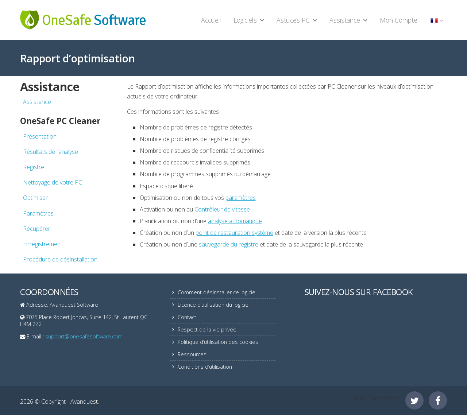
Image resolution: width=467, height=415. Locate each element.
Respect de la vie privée (207, 329)
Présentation (40, 136)
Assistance (344, 20)
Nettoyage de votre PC (52, 182)
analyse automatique (235, 221)
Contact (187, 317)
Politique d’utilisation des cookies (218, 341)
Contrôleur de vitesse (222, 209)
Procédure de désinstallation (60, 259)
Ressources (192, 354)
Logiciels (245, 20)
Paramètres (38, 213)
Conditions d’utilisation (205, 366)
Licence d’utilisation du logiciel (214, 304)
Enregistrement (42, 244)
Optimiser (35, 198)
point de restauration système (234, 233)
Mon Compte (398, 20)
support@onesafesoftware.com (84, 336)
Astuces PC (293, 20)
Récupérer (36, 229)
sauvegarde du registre (228, 244)
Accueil (211, 20)
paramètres (240, 198)
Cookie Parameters (374, 398)
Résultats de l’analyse (50, 152)
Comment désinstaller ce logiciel (217, 292)
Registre (33, 167)
